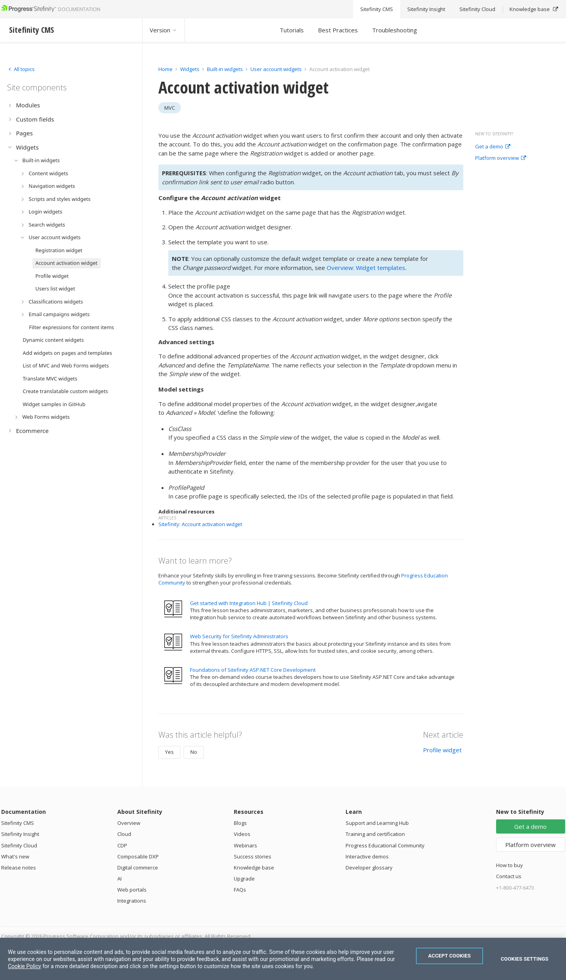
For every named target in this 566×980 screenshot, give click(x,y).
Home (165, 69)
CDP (122, 845)
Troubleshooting (394, 30)
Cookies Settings (525, 959)
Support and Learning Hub (377, 822)
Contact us (508, 876)
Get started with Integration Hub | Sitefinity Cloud (249, 603)
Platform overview (500, 158)
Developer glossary (369, 867)
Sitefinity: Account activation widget (200, 524)
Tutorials (292, 30)
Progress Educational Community (385, 845)
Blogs (240, 822)
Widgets (189, 69)
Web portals (132, 889)
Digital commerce (137, 867)
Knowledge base (254, 867)
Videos (242, 834)
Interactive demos (367, 856)
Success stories (252, 856)
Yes (169, 751)
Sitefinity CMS (17, 822)
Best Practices (338, 30)
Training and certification (375, 834)
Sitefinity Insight (20, 834)
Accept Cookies (449, 956)
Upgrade (244, 878)
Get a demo (492, 147)
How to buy (509, 865)
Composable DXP (138, 856)
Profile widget (442, 750)
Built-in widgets (225, 69)
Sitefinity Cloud (19, 845)
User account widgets (276, 69)
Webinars (245, 845)
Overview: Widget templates (366, 268)
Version (163, 30)
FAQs (240, 889)
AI (119, 878)
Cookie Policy (24, 966)
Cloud (124, 834)
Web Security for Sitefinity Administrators (239, 636)
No (193, 751)
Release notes (18, 867)
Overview (128, 822)
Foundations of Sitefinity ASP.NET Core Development (253, 669)
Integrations (131, 900)
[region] (283, 959)
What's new (15, 856)
